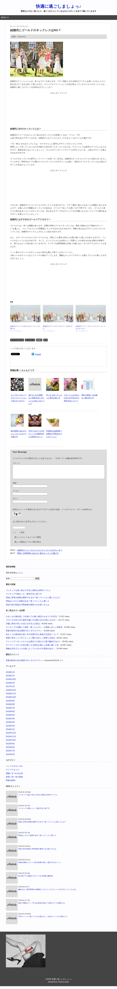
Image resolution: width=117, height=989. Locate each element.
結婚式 (39, 340)
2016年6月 (10, 714)
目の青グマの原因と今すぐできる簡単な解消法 (35, 879)
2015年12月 (11, 736)
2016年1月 (10, 732)
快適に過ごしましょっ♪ (58, 6)
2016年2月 (10, 729)
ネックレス (30, 340)
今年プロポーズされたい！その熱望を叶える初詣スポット (36, 434)
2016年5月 (10, 718)
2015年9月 (10, 746)
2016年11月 (11, 696)
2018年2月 (10, 686)
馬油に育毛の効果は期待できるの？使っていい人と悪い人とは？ (33, 600)
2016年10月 (11, 700)
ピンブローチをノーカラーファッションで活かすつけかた (19, 398)
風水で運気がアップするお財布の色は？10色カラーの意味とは (41, 906)
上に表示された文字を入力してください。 (30, 524)
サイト (15, 501)
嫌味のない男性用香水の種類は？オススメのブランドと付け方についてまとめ (47, 892)
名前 (15, 486)
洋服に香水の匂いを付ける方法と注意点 (23, 626)
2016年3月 (10, 725)
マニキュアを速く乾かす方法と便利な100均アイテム (28, 593)
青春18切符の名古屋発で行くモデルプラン (24, 633)
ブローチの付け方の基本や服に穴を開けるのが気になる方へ (31, 623)
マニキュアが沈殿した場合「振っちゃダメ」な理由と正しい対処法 (34, 630)
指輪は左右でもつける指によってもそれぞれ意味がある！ (30, 651)
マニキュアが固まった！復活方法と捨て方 (24, 597)
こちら (20, 576)
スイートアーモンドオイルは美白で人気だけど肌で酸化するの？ (33, 644)
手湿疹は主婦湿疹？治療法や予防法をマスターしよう (54, 434)
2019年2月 (10, 675)
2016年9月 (10, 704)
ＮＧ (45, 340)
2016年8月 (10, 707)
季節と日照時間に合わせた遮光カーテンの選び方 (38, 556)
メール (16, 494)
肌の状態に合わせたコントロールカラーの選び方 (19, 434)
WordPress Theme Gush (58, 985)
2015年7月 (10, 754)
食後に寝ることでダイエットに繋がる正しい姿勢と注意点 (30, 641)
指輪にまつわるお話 (14, 776)
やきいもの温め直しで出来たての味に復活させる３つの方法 (31, 619)
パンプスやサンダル (14, 769)
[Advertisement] (58, 109)
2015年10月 (11, 743)
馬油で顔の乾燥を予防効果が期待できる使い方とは (27, 607)
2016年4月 (10, 721)
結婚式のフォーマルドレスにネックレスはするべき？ (40, 553)
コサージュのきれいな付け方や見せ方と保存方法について (72, 398)
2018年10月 (11, 682)
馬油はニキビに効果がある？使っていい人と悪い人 (27, 604)
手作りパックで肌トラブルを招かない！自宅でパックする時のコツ (43, 919)
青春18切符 (11, 783)
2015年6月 (10, 757)
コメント (16, 463)
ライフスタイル (17, 340)
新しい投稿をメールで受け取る (28, 545)
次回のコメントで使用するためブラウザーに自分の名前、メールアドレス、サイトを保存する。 (53, 512)
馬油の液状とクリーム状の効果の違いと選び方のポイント (39, 865)
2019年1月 (10, 679)
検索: (8, 581)
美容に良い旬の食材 (14, 780)
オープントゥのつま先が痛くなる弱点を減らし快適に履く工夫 (32, 648)
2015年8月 (10, 750)
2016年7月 (10, 711)
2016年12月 (11, 693)
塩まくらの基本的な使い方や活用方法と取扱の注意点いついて (32, 637)
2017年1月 (10, 689)
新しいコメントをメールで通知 (28, 540)
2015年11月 (11, 739)
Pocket (38, 354)
